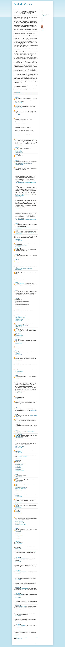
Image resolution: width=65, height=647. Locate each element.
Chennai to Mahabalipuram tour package (20, 391)
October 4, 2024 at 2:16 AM (18, 548)
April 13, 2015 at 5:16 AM (18, 114)
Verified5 (16, 259)
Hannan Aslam (17, 339)
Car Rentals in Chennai (18, 245)
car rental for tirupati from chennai (19, 521)
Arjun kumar (17, 271)
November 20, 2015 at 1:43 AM (19, 152)
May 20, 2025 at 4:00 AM (18, 634)
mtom (16, 375)
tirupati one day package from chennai (19, 520)
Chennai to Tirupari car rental (28, 268)
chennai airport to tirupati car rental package (20, 524)
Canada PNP (18, 421)
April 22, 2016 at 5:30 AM (18, 246)
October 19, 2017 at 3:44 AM (18, 343)
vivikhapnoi (16, 528)
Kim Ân (16, 504)
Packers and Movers (17, 333)
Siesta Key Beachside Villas (18, 434)
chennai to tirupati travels (18, 469)
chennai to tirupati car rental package (19, 522)
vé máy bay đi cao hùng (18, 538)
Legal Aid (16, 282)
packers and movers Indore (32, 232)
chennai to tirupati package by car (19, 464)
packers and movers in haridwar (21, 571)
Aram (16, 483)
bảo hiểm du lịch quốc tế (18, 495)
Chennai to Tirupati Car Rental (18, 316)
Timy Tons (16, 407)
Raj (15, 290)
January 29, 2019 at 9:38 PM (18, 452)
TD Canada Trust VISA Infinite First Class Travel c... (46, 15)
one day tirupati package (18, 467)
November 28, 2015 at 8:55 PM (19, 164)
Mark (16, 474)
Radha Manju (17, 154)
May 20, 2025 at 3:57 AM (18, 603)
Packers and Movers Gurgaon (18, 150)
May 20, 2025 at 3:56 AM (18, 597)
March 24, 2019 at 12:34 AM (18, 476)
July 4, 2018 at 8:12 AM (18, 422)
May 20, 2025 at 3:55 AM (18, 585)
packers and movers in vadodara (21, 558)
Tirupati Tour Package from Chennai (19, 182)
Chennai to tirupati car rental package (20, 227)
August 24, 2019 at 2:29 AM (18, 507)
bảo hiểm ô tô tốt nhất (17, 511)
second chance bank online (33, 415)
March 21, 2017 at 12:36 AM (18, 326)
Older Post (36, 637)
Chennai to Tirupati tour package (19, 195)
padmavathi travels (17, 460)
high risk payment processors (18, 105)
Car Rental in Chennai (25, 325)
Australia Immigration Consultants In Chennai (20, 488)
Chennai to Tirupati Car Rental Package (20, 317)
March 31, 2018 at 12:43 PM (18, 398)
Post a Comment (16, 635)
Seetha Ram (16, 309)
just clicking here (19, 451)
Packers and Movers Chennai (18, 151)
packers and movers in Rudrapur (21, 625)
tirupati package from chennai (18, 465)
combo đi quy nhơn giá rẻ (18, 531)
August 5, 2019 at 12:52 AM (18, 496)
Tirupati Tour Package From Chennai (19, 319)
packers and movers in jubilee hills (19, 335)
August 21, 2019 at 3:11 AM (18, 502)
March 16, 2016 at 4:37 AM (18, 228)
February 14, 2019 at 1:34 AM (18, 458)
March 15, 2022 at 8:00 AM (18, 543)
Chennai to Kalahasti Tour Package (19, 446)
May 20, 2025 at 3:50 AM (18, 561)
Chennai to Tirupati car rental (28, 227)
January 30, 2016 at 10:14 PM (18, 208)
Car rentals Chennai (17, 268)
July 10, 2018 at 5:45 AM (18, 432)
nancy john (16, 235)
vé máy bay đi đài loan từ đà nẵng (19, 535)
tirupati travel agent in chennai (18, 523)
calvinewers (16, 254)
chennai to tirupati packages (18, 466)
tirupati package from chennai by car (19, 470)
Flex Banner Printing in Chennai (19, 371)
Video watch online (17, 353)
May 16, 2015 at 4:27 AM (18, 135)
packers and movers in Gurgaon (22, 606)
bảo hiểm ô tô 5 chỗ (17, 501)
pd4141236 (16, 328)
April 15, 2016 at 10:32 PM (18, 240)
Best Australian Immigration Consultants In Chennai (21, 487)
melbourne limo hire (25, 456)
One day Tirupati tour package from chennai (30, 182)
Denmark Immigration (17, 239)
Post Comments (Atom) (19, 638)
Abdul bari (16, 104)
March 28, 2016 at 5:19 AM (18, 233)
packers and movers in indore (32, 329)
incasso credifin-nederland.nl (31, 431)
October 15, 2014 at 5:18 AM (18, 102)
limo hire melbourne (20, 456)
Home (26, 637)
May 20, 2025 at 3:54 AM (18, 579)
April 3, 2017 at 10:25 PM (18, 331)
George (16, 414)
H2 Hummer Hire (17, 248)
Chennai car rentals (22, 268)
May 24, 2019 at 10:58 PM (18, 490)
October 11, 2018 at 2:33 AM (18, 447)
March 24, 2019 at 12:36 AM (18, 481)
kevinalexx (16, 363)
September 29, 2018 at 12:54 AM (19, 437)
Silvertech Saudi (17, 541)
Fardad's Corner (23, 4)
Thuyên (16, 509)
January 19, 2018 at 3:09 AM (18, 354)
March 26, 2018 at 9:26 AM (18, 392)
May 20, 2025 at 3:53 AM (18, 573)
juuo (16, 350)
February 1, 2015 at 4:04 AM (18, 107)
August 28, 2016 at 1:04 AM (18, 269)
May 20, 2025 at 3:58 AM (18, 615)
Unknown (16, 97)
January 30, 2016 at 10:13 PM (18, 196)
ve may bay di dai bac (17, 536)
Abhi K (16, 230)
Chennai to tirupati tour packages (19, 163)
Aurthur (16, 265)
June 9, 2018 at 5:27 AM (18, 416)
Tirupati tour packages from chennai (27, 163)
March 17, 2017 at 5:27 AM (18, 320)
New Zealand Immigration (21, 283)
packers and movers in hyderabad (24, 588)
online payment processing (22, 342)
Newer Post (15, 637)
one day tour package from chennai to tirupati (20, 463)
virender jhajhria (17, 557)
